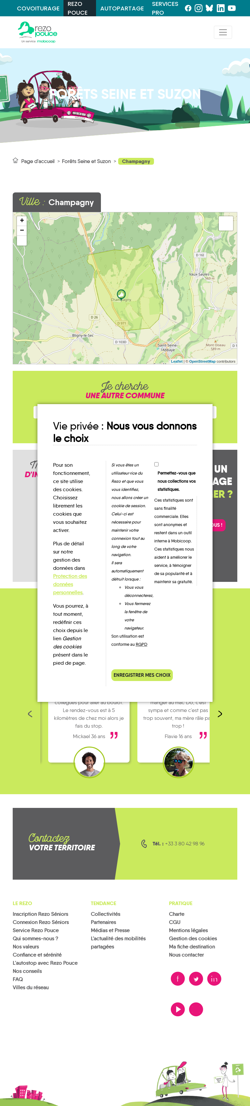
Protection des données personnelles (70, 584)
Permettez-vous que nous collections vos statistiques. (177, 481)
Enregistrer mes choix (142, 675)
